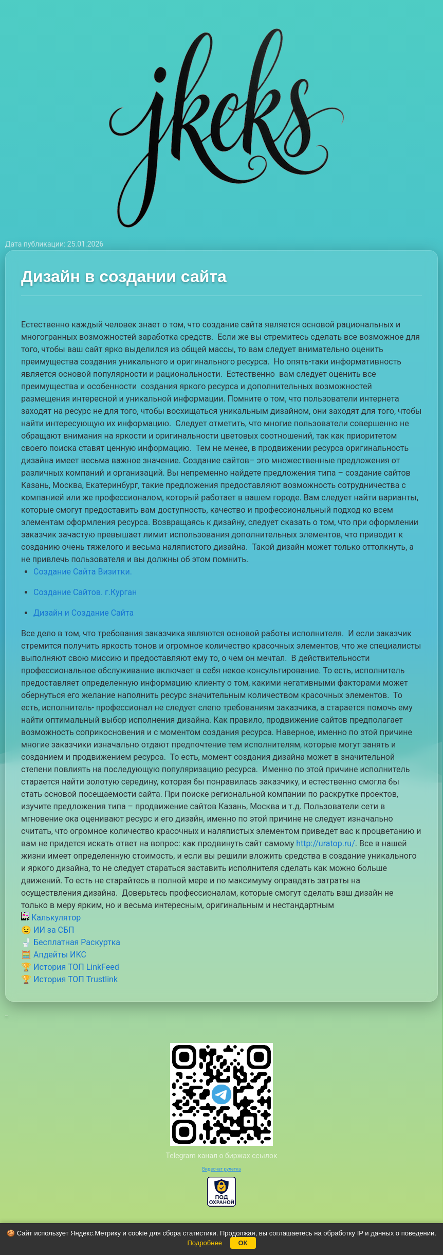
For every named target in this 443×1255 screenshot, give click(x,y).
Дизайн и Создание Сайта (83, 613)
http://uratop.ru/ (325, 843)
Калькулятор (51, 917)
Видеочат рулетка (221, 1169)
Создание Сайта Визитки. (82, 572)
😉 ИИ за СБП (47, 930)
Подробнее (204, 1243)
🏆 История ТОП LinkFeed (70, 967)
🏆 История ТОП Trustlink (69, 979)
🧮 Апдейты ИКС (53, 955)
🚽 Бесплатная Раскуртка (70, 942)
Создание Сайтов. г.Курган (85, 592)
